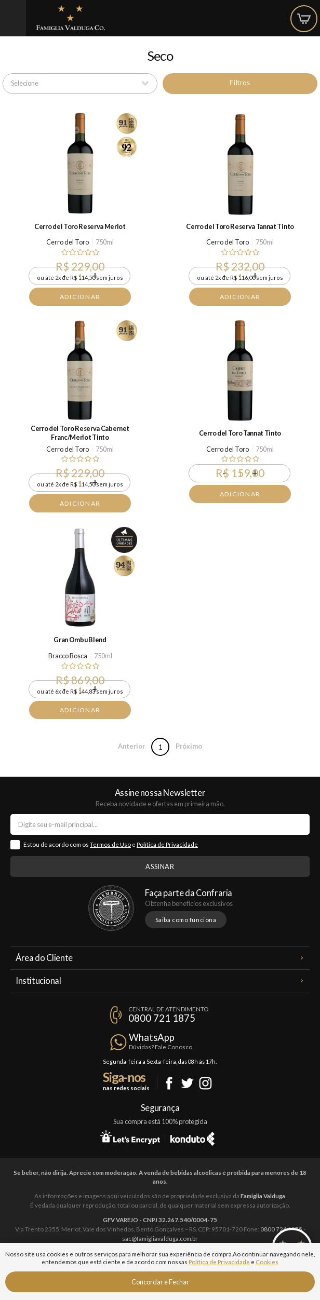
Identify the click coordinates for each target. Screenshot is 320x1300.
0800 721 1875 (161, 1018)
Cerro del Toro (67, 242)
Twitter (187, 1083)
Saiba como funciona (186, 919)
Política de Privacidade (167, 844)
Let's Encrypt (130, 1137)
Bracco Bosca (67, 656)
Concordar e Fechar (160, 1282)
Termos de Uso (110, 844)
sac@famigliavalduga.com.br (160, 1238)
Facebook (169, 1083)
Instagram (205, 1083)
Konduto (192, 1137)
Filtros (240, 82)
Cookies (267, 1261)
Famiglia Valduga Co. (70, 17)
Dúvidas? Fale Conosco (160, 1047)
